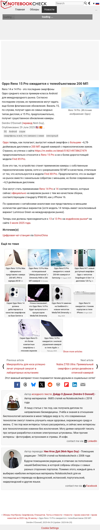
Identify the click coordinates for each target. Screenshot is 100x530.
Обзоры (34, 9)
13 (50, 218)
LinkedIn (90, 441)
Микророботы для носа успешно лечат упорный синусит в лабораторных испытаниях (26, 368)
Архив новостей (81, 515)
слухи (22, 131)
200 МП (35, 146)
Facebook (90, 485)
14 (57, 188)
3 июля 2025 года (20, 222)
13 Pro (58, 218)
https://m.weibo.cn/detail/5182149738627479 (61, 150)
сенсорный (52, 136)
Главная (20, 9)
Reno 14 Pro (46, 188)
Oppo (6, 142)
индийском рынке (76, 218)
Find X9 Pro (18, 159)
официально (18, 193)
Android (13, 131)
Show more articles (72, 351)
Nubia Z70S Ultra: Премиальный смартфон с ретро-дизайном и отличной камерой (75, 368)
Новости (49, 9)
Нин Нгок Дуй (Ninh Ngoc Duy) (61, 451)
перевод (27, 123)
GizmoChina (41, 235)
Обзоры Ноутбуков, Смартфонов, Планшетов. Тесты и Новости (32, 515)
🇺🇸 (37, 127)
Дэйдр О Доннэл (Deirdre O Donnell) (74, 394)
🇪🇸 (40, 127)
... (96, 9)
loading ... (8, 17)
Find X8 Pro (50, 173)
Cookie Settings (50, 528)
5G (5, 131)
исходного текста (42, 394)
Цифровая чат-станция (16, 235)
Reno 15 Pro (48, 154)
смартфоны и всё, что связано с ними (24, 136)
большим (75, 142)
